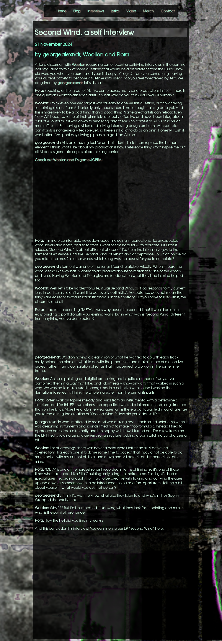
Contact (168, 11)
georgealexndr (70, 83)
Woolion (78, 64)
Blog (76, 11)
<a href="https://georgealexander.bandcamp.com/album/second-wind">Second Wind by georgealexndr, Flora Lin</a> (111, 337)
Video (131, 11)
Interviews (95, 11)
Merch (148, 11)
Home (61, 11)
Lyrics (115, 11)
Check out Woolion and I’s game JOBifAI (68, 160)
